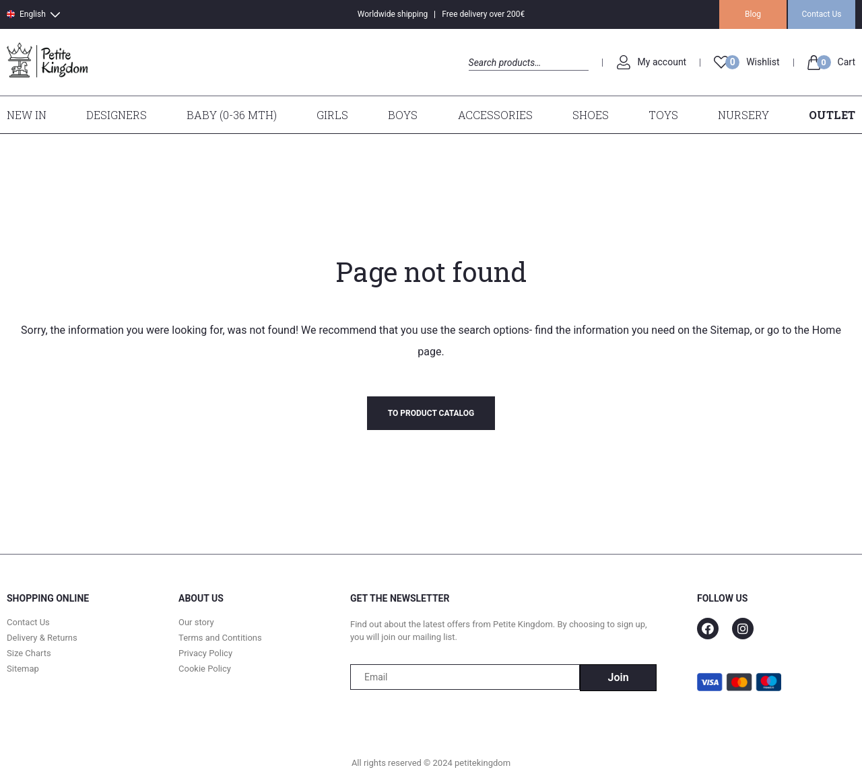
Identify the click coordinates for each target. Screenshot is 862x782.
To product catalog (431, 413)
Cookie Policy (204, 669)
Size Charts (29, 653)
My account (662, 62)
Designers (116, 115)
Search (480, 77)
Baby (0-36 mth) (232, 115)
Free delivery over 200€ (483, 14)
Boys (403, 115)
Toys (663, 115)
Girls (332, 115)
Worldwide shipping (393, 14)
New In (26, 115)
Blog (753, 14)
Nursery (743, 115)
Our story (196, 622)
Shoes (590, 115)
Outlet (832, 115)
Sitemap (730, 330)
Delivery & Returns (42, 638)
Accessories (495, 115)
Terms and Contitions (220, 638)
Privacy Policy (205, 653)
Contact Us (822, 14)
